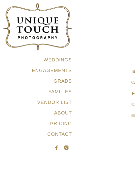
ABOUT (63, 113)
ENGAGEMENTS (52, 70)
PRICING (61, 123)
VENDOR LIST (54, 102)
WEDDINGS (58, 59)
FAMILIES (60, 91)
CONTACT (59, 134)
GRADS (62, 81)
